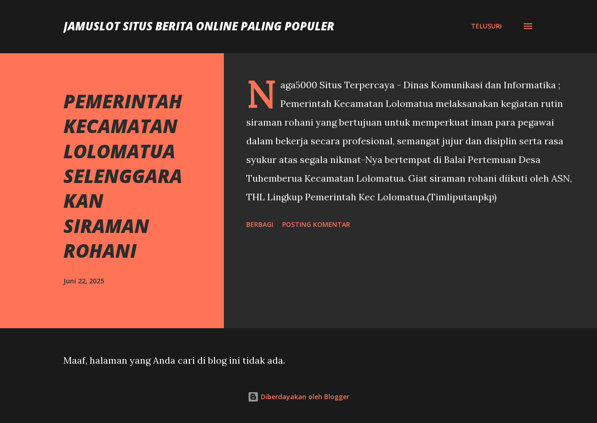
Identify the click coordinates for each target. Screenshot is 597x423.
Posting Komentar (316, 224)
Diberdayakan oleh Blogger (298, 396)
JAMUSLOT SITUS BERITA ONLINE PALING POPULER (198, 26)
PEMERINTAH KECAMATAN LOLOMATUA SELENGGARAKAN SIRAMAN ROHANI (122, 175)
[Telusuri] (486, 26)
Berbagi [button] (259, 224)
